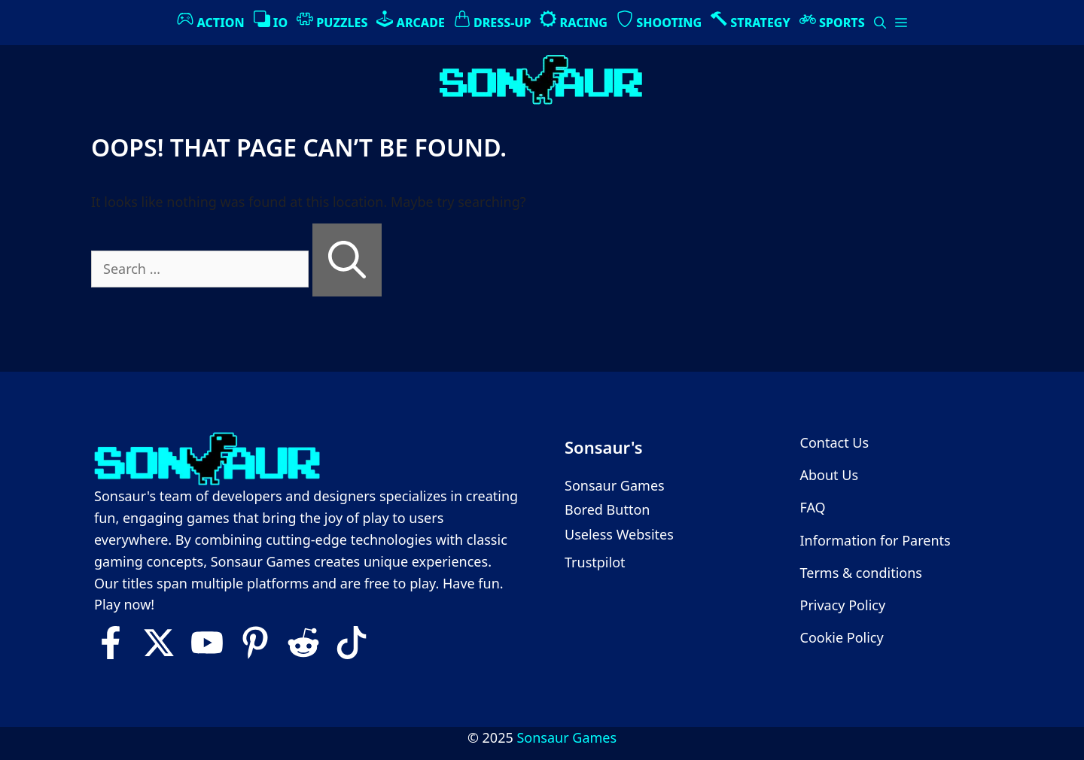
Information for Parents (875, 540)
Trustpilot (595, 562)
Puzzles (332, 21)
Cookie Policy (842, 637)
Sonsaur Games (615, 485)
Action (210, 21)
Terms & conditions (861, 573)
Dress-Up (492, 21)
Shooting (659, 21)
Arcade (410, 21)
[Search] (347, 259)
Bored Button (607, 509)
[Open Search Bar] (880, 22)
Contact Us (834, 442)
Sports (832, 21)
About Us (829, 475)
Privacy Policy (843, 605)
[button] (901, 22)
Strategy (750, 21)
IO (271, 21)
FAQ (813, 507)
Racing (573, 21)
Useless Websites (619, 534)
